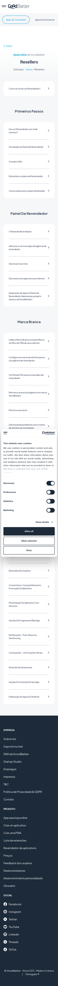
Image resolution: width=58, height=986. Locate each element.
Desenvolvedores (14, 870)
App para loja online (15, 817)
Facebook (12, 904)
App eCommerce (45, 19)
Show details (42, 522)
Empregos (9, 769)
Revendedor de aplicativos (19, 848)
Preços (7, 855)
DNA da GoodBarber (16, 754)
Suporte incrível (13, 746)
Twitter (10, 919)
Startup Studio (12, 761)
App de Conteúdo (16, 19)
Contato (8, 799)
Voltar (8, 45)
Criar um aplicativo (14, 825)
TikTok (9, 949)
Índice (29, 69)
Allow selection (29, 541)
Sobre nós (9, 739)
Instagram (12, 911)
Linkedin (11, 934)
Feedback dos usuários (17, 863)
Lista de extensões (14, 840)
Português (32, 974)
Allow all (29, 531)
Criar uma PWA (12, 833)
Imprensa (9, 776)
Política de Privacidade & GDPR (22, 791)
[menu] (4, 6)
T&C (6, 784)
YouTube (11, 926)
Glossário (9, 885)
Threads (10, 942)
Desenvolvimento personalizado (23, 878)
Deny (29, 550)
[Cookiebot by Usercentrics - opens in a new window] (42, 433)
